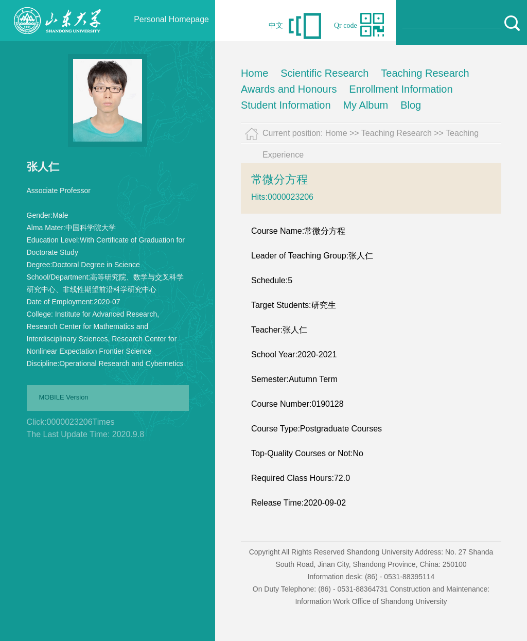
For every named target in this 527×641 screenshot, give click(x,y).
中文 (276, 25)
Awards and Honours (289, 89)
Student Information (286, 105)
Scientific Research (324, 73)
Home (254, 73)
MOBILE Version (64, 397)
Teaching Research (425, 73)
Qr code (345, 25)
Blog (410, 105)
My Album (365, 105)
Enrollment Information (400, 89)
